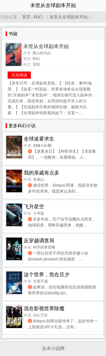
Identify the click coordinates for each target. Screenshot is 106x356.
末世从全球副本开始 (68, 16)
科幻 (38, 16)
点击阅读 (19, 75)
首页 (26, 16)
